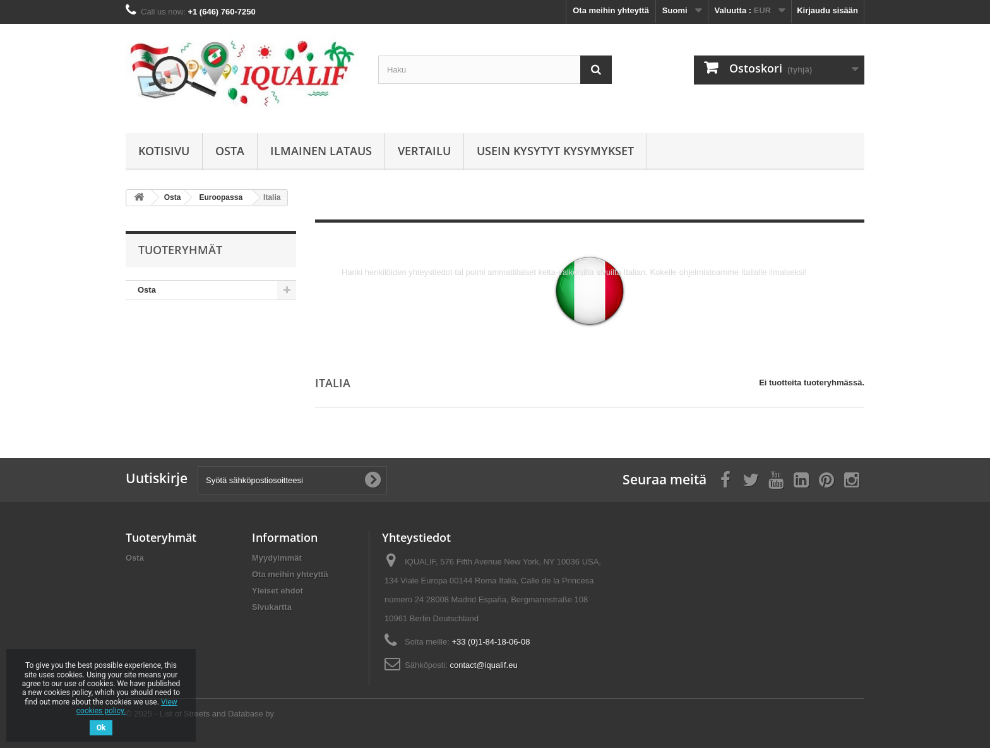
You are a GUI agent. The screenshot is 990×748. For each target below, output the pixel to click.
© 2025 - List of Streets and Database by (200, 713)
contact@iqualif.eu (484, 665)
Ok (101, 727)
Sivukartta (272, 607)
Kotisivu (163, 150)
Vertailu (424, 150)
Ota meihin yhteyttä (611, 10)
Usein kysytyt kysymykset (555, 150)
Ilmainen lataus (321, 150)
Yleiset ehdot (277, 590)
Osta (229, 150)
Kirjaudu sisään (827, 10)
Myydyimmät (277, 558)
